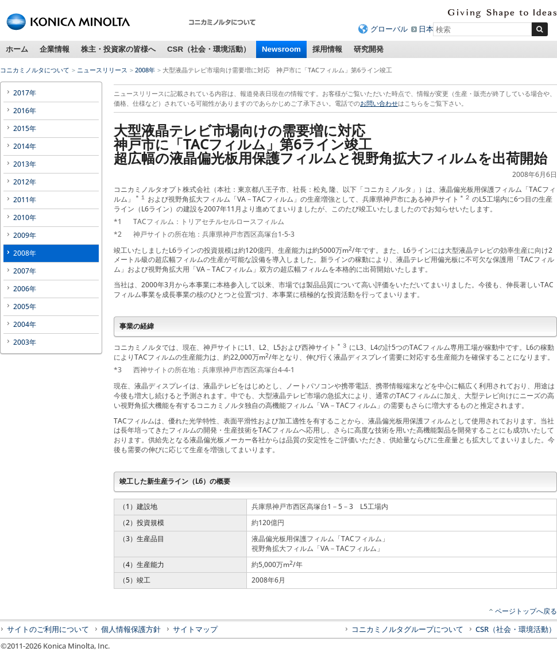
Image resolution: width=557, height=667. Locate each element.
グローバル (389, 29)
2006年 (24, 289)
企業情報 (54, 49)
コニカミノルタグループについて (407, 629)
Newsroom (281, 49)
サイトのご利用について (48, 629)
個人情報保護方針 (131, 629)
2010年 (24, 217)
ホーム (17, 49)
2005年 (24, 306)
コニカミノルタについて (34, 69)
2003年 (24, 342)
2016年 (24, 110)
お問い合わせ (379, 103)
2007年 (24, 271)
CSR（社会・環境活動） (208, 49)
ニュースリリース (102, 69)
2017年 (24, 93)
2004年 (24, 324)
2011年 (24, 200)
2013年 (24, 164)
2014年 (24, 146)
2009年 (24, 235)
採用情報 (327, 49)
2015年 (24, 128)
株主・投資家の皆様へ (118, 49)
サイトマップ (195, 629)
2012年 (24, 182)
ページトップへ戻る (526, 611)
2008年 (145, 69)
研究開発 (369, 49)
